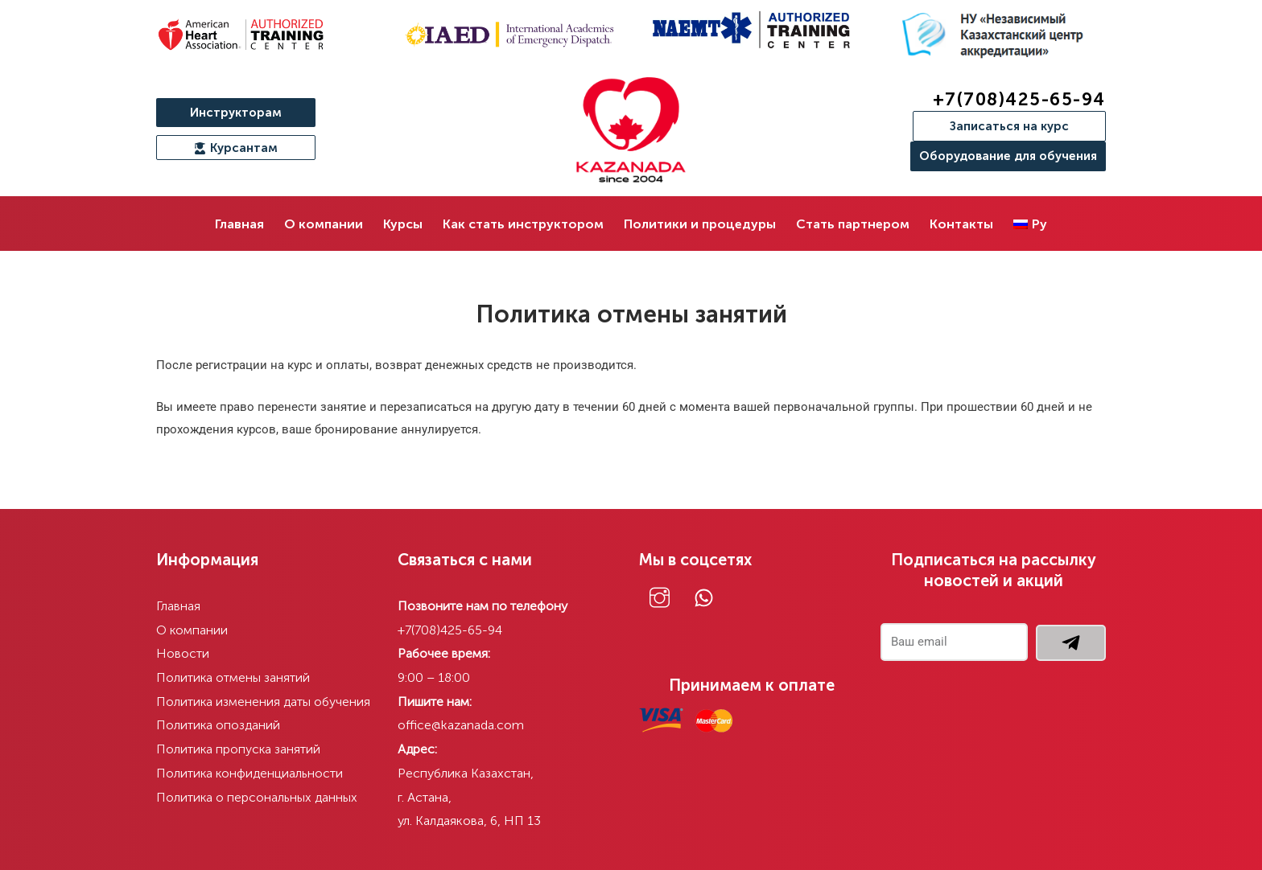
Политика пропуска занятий (239, 749)
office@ (420, 725)
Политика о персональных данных (257, 797)
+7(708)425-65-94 (1019, 99)
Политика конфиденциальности (250, 773)
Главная (239, 224)
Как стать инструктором (523, 224)
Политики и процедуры (700, 224)
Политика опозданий (218, 725)
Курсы (403, 224)
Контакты (961, 224)
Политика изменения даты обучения (263, 701)
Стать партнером (852, 224)
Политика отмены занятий (233, 677)
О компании (323, 224)
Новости (182, 653)
